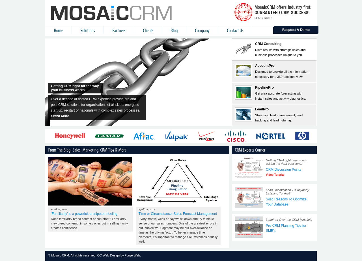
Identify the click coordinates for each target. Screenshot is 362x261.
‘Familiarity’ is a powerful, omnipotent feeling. (84, 214)
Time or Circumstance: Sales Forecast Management (178, 214)
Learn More (60, 116)
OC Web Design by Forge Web (118, 255)
